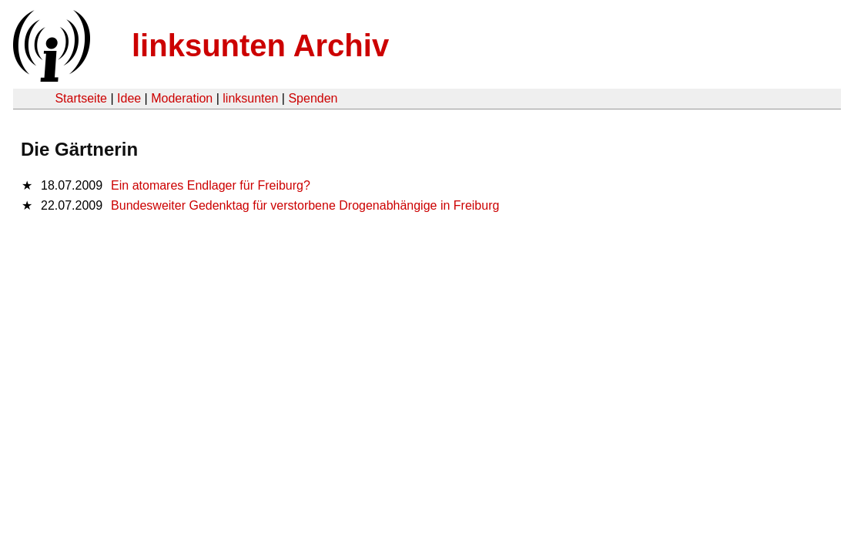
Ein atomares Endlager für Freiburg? (210, 185)
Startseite (81, 98)
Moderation (182, 98)
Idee (129, 98)
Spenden (312, 98)
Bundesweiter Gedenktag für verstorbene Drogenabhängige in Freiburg (305, 205)
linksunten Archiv (260, 45)
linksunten (250, 98)
